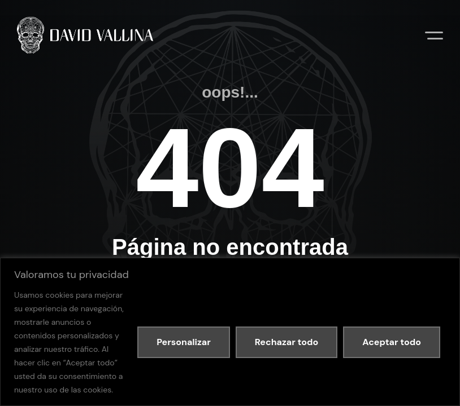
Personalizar (184, 342)
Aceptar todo (391, 342)
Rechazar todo (286, 342)
